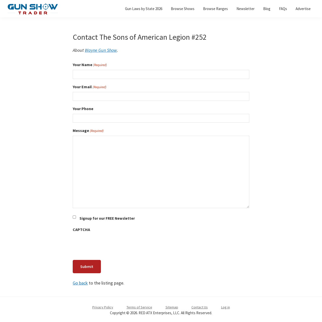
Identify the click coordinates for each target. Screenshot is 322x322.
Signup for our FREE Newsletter (107, 218)
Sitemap (172, 306)
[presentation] (111, 244)
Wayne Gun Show (101, 50)
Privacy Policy (102, 306)
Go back (80, 282)
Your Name (90, 65)
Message (88, 130)
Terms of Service (139, 306)
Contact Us (199, 306)
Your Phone (83, 108)
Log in (225, 306)
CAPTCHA (81, 229)
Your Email (89, 87)
